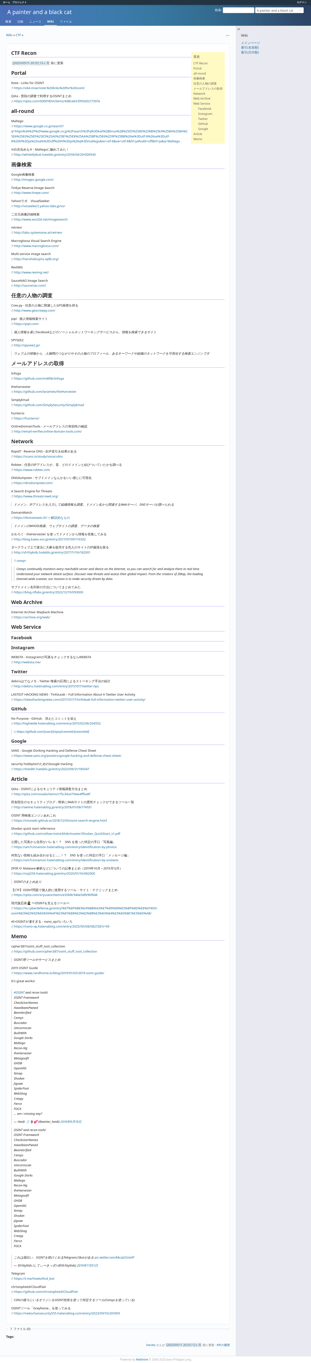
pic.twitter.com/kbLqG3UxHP (114, 1257)
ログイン (302, 2)
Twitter (203, 119)
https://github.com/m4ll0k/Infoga (39, 378)
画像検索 (199, 78)
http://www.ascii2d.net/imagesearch (41, 219)
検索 (218, 10)
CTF (18, 35)
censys (21, 560)
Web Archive (201, 98)
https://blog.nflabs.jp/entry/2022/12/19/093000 (48, 592)
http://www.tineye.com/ (31, 192)
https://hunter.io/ (26, 418)
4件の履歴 (223, 1345)
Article (197, 134)
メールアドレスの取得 (208, 88)
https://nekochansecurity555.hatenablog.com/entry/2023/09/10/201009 (67, 1313)
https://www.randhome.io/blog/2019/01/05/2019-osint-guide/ (59, 973)
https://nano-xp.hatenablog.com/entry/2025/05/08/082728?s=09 (61, 926)
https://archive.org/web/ (32, 617)
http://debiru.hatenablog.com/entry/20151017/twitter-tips (56, 686)
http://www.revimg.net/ (31, 272)
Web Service (201, 104)
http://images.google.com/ (34, 179)
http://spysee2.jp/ (27, 345)
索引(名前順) (250, 47)
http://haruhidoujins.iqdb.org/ (36, 259)
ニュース (35, 21)
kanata (150, 1345)
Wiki (50, 21)
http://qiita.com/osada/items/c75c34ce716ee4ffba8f (52, 794)
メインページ (250, 43)
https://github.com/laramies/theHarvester (45, 391)
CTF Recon (200, 63)
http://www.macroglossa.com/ (36, 246)
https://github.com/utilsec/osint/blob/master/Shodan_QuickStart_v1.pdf (67, 833)
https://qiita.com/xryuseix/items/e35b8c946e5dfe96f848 (55, 895)
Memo (197, 139)
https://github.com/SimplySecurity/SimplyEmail (49, 405)
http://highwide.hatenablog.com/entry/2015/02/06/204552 (57, 723)
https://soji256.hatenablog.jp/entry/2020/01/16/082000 (54, 873)
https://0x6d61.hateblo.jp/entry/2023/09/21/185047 (51, 769)
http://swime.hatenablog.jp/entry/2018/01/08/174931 (53, 807)
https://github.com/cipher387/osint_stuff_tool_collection (55, 951)
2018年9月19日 (71, 1121)
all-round (199, 73)
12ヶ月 (44, 63)
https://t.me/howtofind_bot (34, 1278)
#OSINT (19, 992)
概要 (8, 21)
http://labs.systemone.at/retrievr (38, 232)
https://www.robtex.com (32, 470)
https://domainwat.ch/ (30, 517)
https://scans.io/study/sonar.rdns (38, 456)
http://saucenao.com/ (30, 285)
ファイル (66, 21)
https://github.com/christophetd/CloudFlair (46, 1291)
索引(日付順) (250, 52)
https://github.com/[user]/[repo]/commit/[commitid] (53, 731)
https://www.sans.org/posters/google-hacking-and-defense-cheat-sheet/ (67, 755)
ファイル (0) (20, 1329)
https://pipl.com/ (26, 324)
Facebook (204, 109)
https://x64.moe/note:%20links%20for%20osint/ (49, 88)
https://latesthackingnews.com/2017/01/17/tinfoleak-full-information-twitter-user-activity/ (80, 699)
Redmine (142, 1359)
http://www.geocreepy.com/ (34, 310)
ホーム (6, 2)
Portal (197, 68)
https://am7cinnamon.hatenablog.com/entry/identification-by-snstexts (66, 860)
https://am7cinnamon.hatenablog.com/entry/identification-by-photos (65, 847)
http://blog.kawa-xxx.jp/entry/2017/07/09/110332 (50, 539)
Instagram (205, 114)
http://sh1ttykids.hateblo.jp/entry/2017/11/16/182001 (52, 552)
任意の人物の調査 (205, 83)
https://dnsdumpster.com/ (33, 483)
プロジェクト (19, 2)
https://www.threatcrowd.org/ (36, 496)
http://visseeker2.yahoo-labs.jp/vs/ (39, 206)
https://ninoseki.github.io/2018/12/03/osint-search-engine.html (60, 820)
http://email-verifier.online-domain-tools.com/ (48, 431)
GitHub (203, 124)
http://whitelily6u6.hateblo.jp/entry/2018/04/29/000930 (55, 154)
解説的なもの (60, 517)
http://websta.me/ (27, 662)
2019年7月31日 (87, 1265)
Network (199, 94)
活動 (20, 21)
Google (203, 129)
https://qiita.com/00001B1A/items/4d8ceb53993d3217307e (57, 101)
